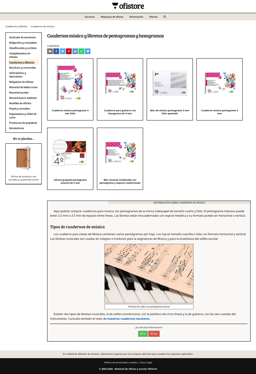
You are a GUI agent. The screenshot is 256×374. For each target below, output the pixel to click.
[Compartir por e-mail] (50, 51)
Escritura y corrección (22, 67)
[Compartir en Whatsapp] (81, 51)
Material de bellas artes (23, 87)
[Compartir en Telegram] (87, 51)
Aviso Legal (146, 362)
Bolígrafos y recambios (23, 42)
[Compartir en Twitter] (62, 51)
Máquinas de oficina (112, 16)
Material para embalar (23, 98)
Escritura (90, 16)
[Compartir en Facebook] (56, 51)
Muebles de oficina (20, 103)
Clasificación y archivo (23, 48)
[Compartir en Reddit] (75, 51)
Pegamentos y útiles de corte (22, 115)
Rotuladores (16, 128)
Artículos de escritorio (22, 37)
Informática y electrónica (17, 74)
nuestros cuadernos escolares (128, 319)
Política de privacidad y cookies (120, 362)
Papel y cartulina (19, 108)
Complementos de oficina (19, 55)
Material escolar (19, 92)
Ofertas (153, 16)
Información (136, 16)
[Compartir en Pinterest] (69, 51)
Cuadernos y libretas (16, 26)
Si (143, 333)
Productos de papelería (23, 122)
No (154, 333)
